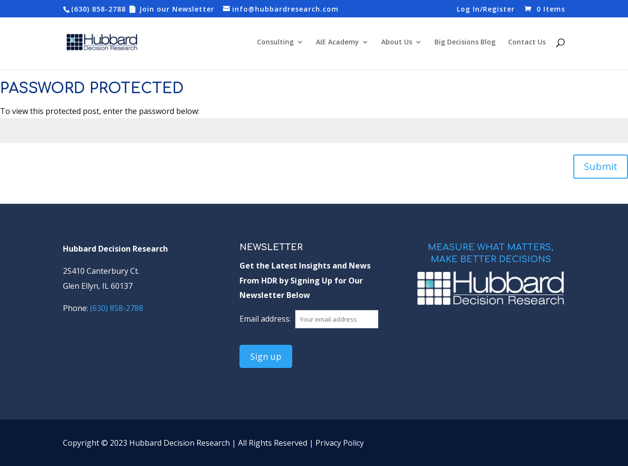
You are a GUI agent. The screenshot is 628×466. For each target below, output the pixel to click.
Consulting (275, 42)
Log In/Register (486, 10)
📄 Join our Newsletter (171, 9)
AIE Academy (337, 42)
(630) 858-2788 (98, 9)
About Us (396, 42)
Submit (600, 166)
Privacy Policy (339, 443)
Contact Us (527, 42)
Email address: (266, 318)
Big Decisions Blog (464, 42)
